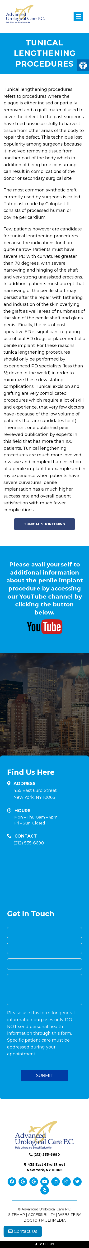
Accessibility (41, 1214)
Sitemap (16, 1214)
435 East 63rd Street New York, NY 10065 (35, 794)
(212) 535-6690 (29, 843)
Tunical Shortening (44, 524)
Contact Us (22, 1231)
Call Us (45, 1244)
